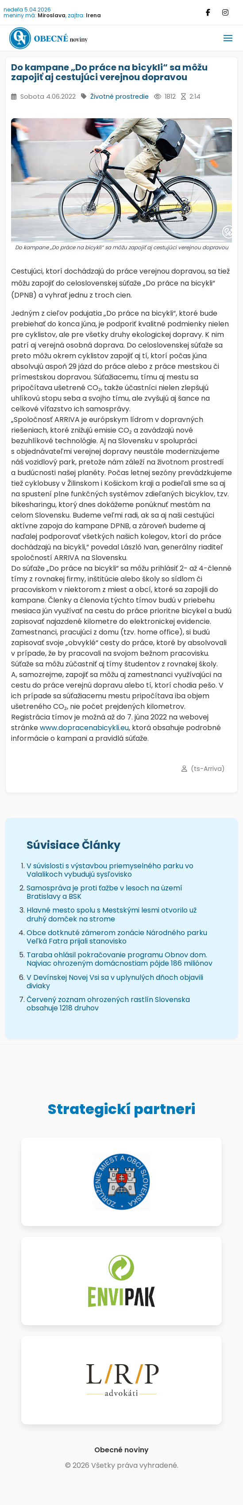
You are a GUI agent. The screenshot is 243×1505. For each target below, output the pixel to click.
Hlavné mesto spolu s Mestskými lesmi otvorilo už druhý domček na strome (112, 914)
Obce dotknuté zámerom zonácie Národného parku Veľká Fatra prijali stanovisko (117, 937)
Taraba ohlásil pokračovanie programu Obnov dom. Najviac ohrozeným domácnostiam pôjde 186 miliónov (119, 959)
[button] (228, 38)
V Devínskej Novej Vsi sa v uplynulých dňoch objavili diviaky (115, 981)
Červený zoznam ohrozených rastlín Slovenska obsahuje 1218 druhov (108, 1003)
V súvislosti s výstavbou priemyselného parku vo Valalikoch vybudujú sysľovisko (110, 870)
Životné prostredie (119, 96)
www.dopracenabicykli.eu (84, 728)
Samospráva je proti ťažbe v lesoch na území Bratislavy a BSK (104, 892)
